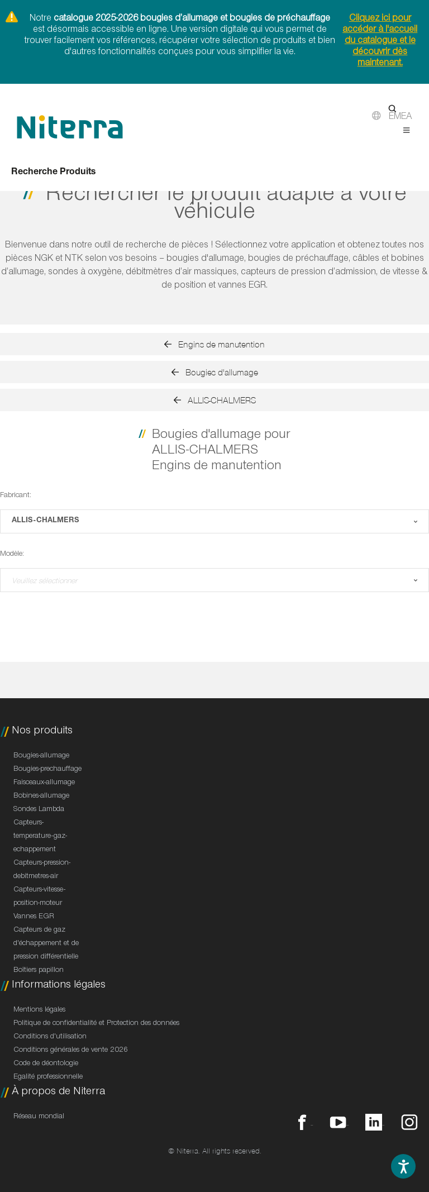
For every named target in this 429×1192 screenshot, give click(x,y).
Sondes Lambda (38, 810)
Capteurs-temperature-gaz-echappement (40, 836)
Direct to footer (0, 0)
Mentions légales (39, 1010)
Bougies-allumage (41, 756)
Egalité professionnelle (48, 1077)
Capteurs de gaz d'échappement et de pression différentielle (46, 944)
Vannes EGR (33, 917)
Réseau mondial (38, 1117)
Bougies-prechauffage (47, 770)
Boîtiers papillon (38, 971)
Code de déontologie (45, 1064)
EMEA (400, 117)
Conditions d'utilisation (50, 1037)
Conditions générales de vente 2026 (70, 1051)
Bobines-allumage (41, 796)
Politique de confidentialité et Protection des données (96, 1024)
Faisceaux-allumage (44, 783)
